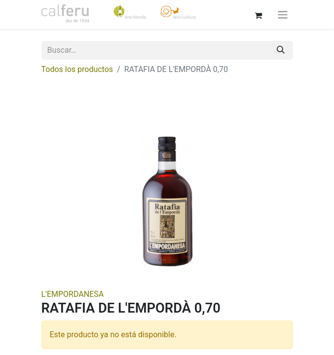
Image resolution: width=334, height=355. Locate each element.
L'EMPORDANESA (72, 294)
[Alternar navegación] (282, 14)
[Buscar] (280, 50)
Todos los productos (77, 69)
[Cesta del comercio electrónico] (258, 14)
